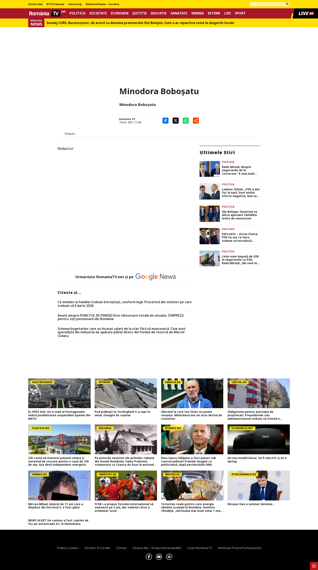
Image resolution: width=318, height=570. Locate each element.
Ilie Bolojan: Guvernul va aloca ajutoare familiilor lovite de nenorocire (239, 215)
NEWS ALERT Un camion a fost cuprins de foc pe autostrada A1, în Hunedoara (58, 522)
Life (227, 13)
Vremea (197, 13)
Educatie (159, 13)
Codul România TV (199, 548)
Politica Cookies (67, 548)
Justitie (140, 13)
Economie (120, 13)
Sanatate (179, 13)
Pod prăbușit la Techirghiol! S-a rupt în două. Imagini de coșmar (122, 413)
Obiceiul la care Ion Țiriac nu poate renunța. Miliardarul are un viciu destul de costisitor (191, 415)
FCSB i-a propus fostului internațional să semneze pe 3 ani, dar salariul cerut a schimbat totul (124, 507)
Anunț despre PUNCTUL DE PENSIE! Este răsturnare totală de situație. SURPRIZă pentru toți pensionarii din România (121, 317)
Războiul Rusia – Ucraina (102, 4)
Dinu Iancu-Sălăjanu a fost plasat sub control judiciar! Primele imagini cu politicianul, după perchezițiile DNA (188, 461)
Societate (98, 13)
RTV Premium (55, 4)
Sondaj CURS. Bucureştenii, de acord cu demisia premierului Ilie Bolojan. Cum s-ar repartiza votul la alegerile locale (140, 23)
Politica (77, 13)
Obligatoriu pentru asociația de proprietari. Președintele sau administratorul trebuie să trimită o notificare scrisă (254, 415)
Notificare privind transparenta (239, 548)
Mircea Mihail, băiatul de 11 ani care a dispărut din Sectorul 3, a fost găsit (55, 505)
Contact (121, 548)
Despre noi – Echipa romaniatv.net (157, 548)
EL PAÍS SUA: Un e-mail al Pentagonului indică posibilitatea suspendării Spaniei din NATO (59, 415)
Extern (214, 13)
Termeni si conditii (97, 548)
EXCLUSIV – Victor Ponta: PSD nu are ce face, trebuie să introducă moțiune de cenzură (240, 237)
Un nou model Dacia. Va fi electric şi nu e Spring (257, 459)
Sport (240, 13)
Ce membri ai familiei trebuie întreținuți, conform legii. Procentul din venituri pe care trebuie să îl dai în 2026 (125, 303)
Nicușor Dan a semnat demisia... (251, 504)
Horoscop (75, 4)
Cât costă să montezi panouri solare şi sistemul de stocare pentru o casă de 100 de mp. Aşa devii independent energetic (58, 461)
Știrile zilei (35, 4)
